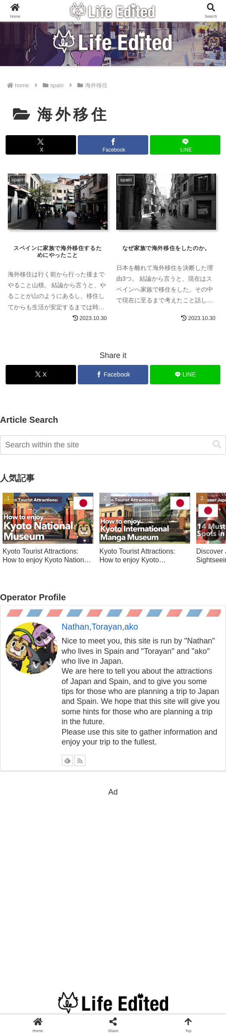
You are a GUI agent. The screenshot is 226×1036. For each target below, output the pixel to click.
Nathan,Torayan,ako (100, 626)
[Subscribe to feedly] (67, 760)
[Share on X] (41, 145)
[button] (217, 445)
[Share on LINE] (185, 145)
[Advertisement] (113, 878)
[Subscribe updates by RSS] (80, 760)
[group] (47, 532)
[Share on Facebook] (113, 145)
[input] (113, 445)
